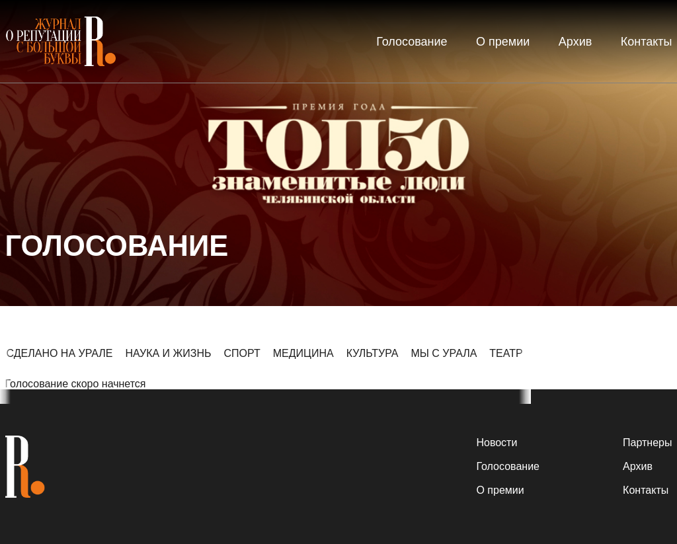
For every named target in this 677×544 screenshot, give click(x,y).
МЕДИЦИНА (303, 353)
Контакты (646, 41)
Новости (496, 442)
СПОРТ (242, 353)
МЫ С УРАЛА (444, 353)
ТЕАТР (505, 353)
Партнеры (647, 442)
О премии (503, 41)
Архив (575, 41)
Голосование (411, 41)
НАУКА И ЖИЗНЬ (168, 353)
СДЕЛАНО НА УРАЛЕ (60, 353)
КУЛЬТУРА (372, 353)
